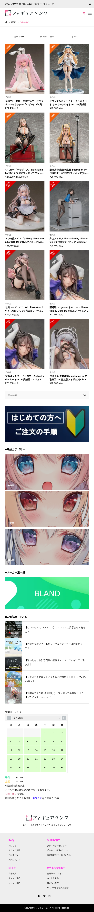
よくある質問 (14, 850)
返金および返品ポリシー (58, 850)
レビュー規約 (14, 883)
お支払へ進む (53, 883)
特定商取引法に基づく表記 (59, 855)
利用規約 (12, 873)
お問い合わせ (14, 860)
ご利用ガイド (14, 855)
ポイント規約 (14, 878)
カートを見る (53, 878)
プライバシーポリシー (57, 846)
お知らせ (12, 846)
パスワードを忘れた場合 (58, 888)
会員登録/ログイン (55, 873)
